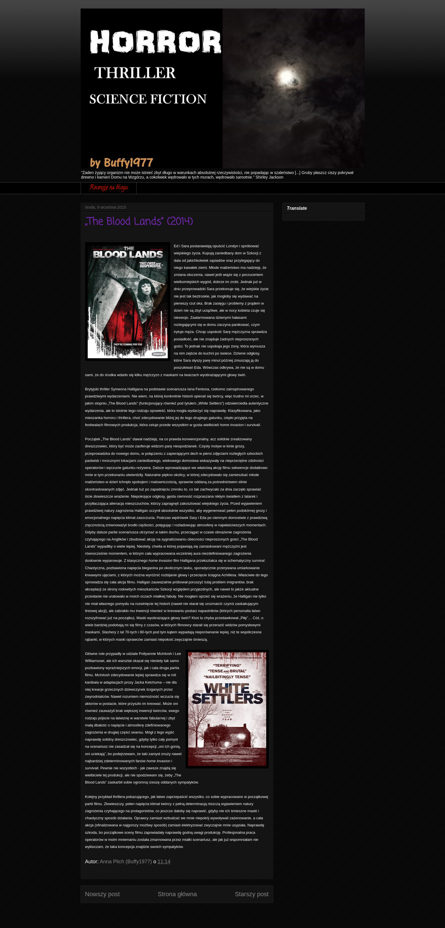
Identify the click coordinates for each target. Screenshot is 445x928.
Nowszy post (102, 894)
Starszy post (252, 894)
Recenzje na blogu (108, 188)
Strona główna (177, 894)
